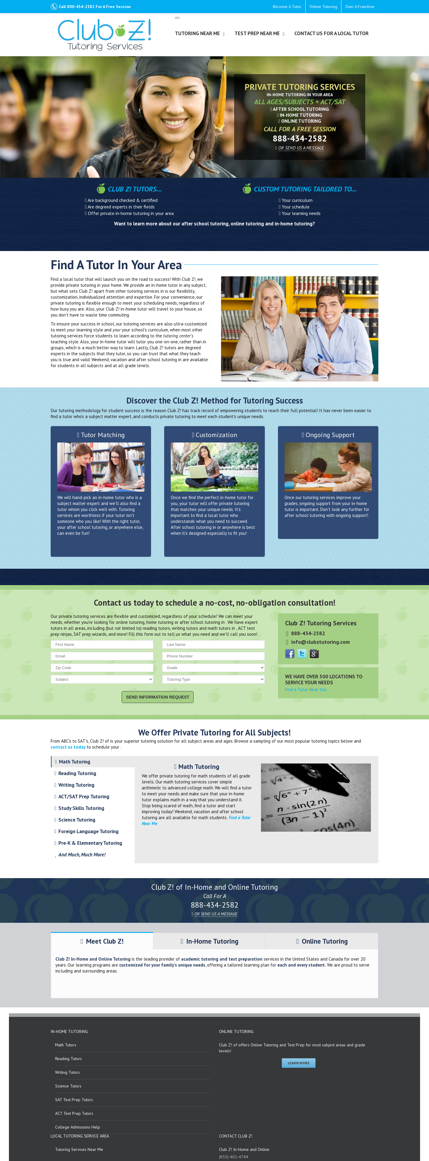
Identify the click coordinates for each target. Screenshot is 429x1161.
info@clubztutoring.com (320, 641)
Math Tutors (65, 1045)
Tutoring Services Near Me (79, 1149)
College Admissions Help (77, 1127)
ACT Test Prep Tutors (74, 1113)
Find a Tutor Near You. (306, 689)
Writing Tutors (67, 1072)
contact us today (68, 747)
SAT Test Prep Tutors (74, 1099)
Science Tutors (68, 1086)
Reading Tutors (68, 1058)
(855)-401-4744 (233, 1157)
